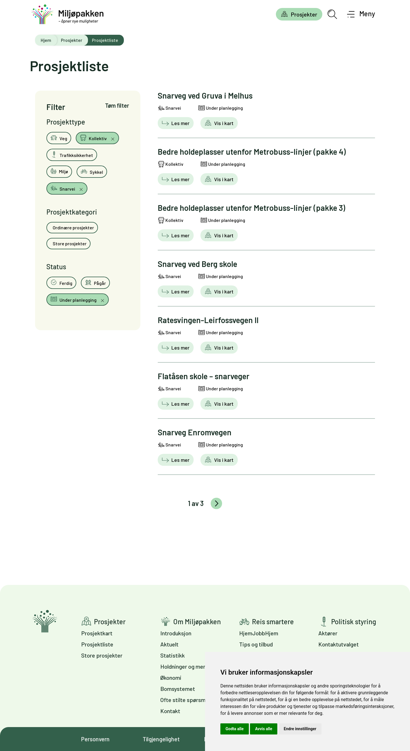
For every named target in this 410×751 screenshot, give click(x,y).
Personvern (95, 739)
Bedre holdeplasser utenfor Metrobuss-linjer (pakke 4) (252, 151)
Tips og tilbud (256, 644)
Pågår (95, 282)
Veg (58, 137)
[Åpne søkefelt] (332, 14)
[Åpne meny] (361, 14)
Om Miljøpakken (197, 621)
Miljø (59, 171)
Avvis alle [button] (263, 728)
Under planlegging (73, 299)
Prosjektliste (97, 644)
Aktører (327, 633)
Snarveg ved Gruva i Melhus (205, 95)
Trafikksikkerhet (71, 154)
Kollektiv (94, 137)
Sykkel (92, 171)
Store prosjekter (69, 243)
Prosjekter (304, 14)
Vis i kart (223, 123)
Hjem (46, 40)
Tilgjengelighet (161, 739)
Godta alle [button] (235, 728)
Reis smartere (273, 621)
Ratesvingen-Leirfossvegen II (208, 320)
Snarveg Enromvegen (194, 432)
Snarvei (63, 188)
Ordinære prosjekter (73, 227)
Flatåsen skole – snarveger (203, 376)
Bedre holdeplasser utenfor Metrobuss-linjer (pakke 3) (251, 208)
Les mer (179, 123)
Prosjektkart (96, 633)
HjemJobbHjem (258, 633)
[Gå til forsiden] (67, 14)
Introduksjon (175, 633)
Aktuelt (169, 644)
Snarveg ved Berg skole (197, 264)
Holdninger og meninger (189, 666)
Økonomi (170, 677)
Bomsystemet (177, 688)
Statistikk (172, 655)
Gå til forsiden (45, 621)
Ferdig (61, 282)
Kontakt (170, 710)
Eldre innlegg (216, 503)
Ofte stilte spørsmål (185, 699)
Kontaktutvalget (338, 644)
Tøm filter (117, 105)
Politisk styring (353, 621)
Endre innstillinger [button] (300, 728)
